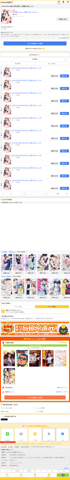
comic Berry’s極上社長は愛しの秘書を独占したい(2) (26, 80)
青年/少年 (29, 470)
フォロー (49, 439)
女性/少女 (17, 470)
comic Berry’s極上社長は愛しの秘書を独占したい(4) (26, 105)
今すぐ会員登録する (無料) (35, 43)
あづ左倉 (18, 12)
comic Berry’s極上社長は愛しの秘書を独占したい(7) (26, 143)
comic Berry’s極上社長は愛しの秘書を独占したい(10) (27, 180)
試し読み (55, 76)
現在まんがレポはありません (35, 48)
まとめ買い (52, 63)
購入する (64, 76)
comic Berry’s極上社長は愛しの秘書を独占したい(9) (26, 168)
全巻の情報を (35, 55)
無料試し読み (63, 19)
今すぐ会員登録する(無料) (35, 397)
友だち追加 (7, 440)
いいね (62, 439)
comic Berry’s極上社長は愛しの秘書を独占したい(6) (26, 130)
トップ (5, 470)
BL (52, 470)
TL (40, 470)
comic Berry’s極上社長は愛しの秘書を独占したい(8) (26, 155)
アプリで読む (18, 306)
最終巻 (17, 63)
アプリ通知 (35, 439)
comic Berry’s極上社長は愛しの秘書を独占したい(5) (26, 118)
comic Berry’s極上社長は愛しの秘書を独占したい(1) (26, 68)
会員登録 (3, 318)
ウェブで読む (52, 306)
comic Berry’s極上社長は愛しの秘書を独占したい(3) (26, 93)
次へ (58, 193)
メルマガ (21, 439)
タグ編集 (4, 28)
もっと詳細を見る (64, 37)
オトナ (64, 470)
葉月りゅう (31, 12)
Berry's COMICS (6, 276)
